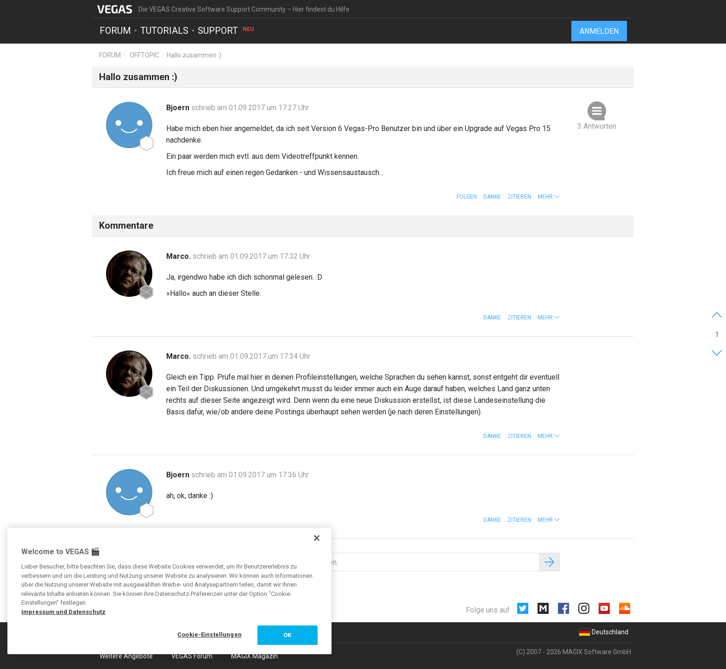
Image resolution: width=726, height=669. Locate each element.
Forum (115, 30)
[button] (549, 197)
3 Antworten (596, 126)
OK (287, 634)
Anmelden (599, 31)
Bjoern (178, 107)
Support (226, 30)
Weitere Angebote (126, 656)
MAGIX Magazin (254, 656)
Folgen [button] (467, 197)
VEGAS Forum (192, 656)
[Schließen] (317, 538)
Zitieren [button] (519, 197)
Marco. (179, 256)
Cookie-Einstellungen (209, 634)
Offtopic (144, 55)
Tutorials (164, 30)
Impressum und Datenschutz (63, 611)
